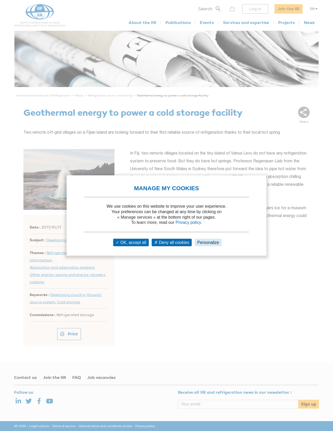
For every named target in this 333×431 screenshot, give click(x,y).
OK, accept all (131, 242)
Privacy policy (188, 222)
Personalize (208, 242)
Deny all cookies (171, 242)
